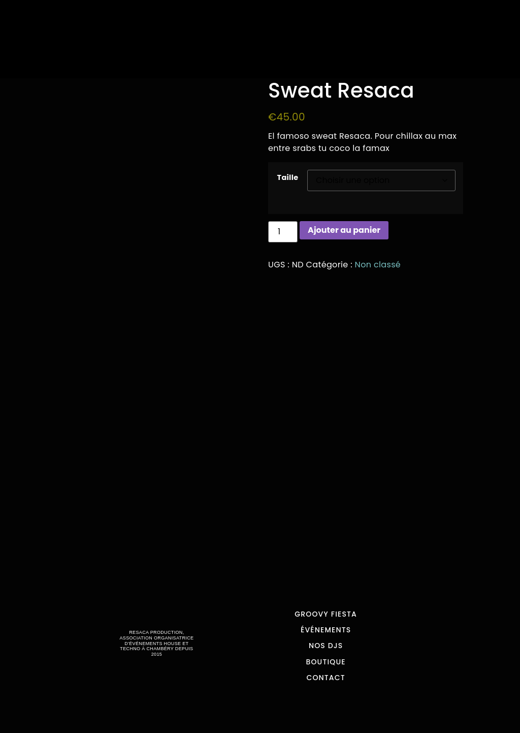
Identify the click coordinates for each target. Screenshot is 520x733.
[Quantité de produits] (283, 231)
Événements (326, 630)
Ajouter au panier (344, 230)
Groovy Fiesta (326, 614)
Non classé (378, 264)
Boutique (326, 662)
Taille (288, 177)
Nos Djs (326, 645)
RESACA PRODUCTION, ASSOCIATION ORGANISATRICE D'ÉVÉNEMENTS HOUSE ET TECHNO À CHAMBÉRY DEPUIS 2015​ (156, 643)
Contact (325, 678)
